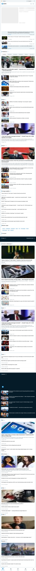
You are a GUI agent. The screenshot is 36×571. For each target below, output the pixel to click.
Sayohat (12, 230)
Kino (9, 230)
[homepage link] (4, 4)
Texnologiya (23, 228)
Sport (17, 228)
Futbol (27, 228)
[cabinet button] (33, 4)
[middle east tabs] (4, 54)
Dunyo (3, 228)
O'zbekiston (8, 228)
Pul (19, 228)
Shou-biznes (4, 230)
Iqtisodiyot (13, 228)
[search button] (31, 4)
